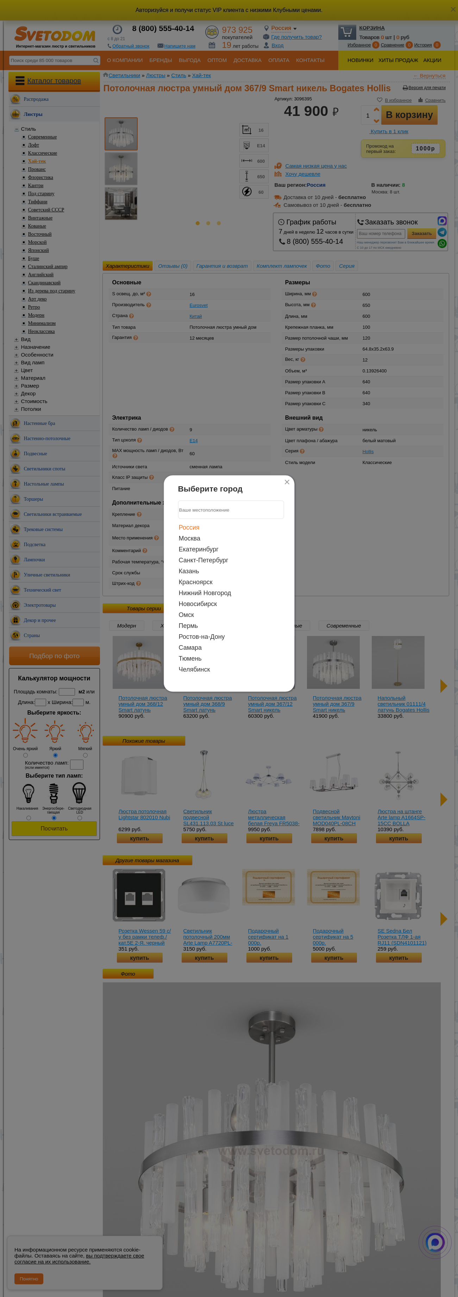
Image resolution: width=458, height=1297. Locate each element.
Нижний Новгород (205, 593)
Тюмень (190, 658)
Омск (186, 614)
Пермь (188, 625)
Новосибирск (198, 603)
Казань (189, 571)
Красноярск (196, 582)
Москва (189, 538)
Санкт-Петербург (203, 560)
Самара (190, 647)
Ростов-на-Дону (202, 636)
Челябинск (194, 669)
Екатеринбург (199, 549)
